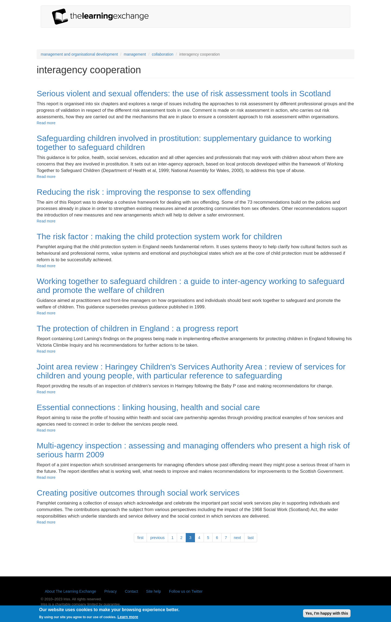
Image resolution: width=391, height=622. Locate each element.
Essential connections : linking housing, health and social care (148, 407)
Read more (46, 123)
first (140, 537)
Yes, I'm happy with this (326, 614)
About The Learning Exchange (70, 591)
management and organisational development (79, 54)
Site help (153, 591)
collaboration (162, 54)
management (135, 54)
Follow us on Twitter (186, 591)
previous (157, 537)
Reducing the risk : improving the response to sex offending (144, 191)
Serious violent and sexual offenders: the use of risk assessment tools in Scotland (184, 93)
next (237, 537)
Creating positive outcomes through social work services (138, 492)
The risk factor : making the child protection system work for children (159, 236)
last (251, 537)
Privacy (110, 591)
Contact (131, 591)
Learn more (128, 618)
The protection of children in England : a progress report (137, 328)
